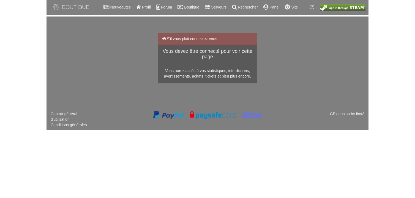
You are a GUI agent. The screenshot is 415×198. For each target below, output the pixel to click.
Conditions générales (69, 125)
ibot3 (360, 114)
